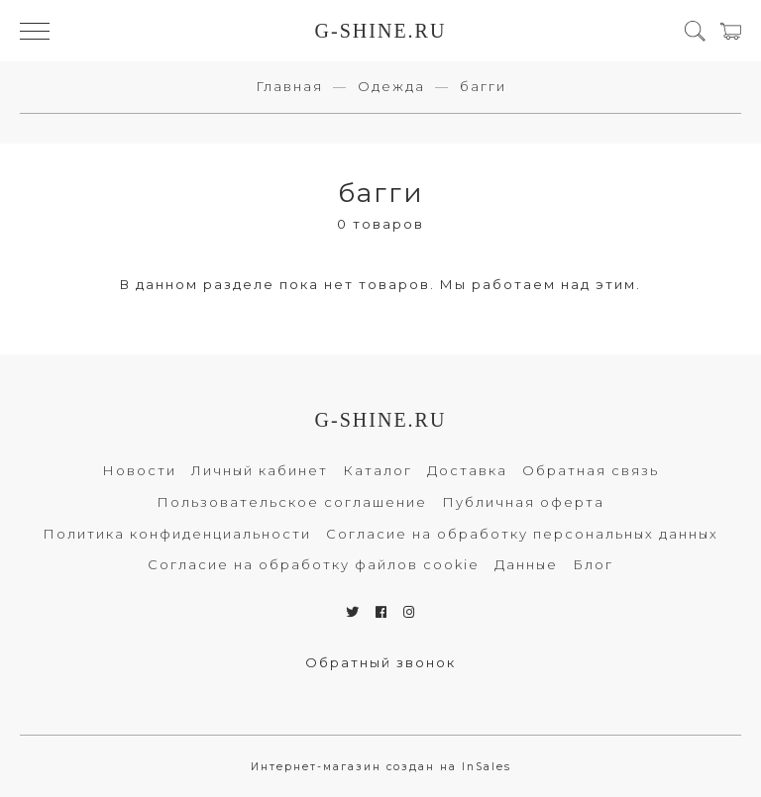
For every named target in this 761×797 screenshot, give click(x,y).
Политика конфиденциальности (177, 534)
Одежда (391, 86)
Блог (593, 564)
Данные (526, 564)
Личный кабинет (259, 470)
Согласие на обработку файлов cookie (314, 564)
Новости (139, 470)
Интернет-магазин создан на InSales (381, 766)
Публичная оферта (523, 502)
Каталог (377, 470)
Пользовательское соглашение (292, 502)
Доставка (467, 470)
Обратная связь (590, 470)
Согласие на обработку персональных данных (522, 534)
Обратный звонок (380, 662)
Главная (289, 86)
